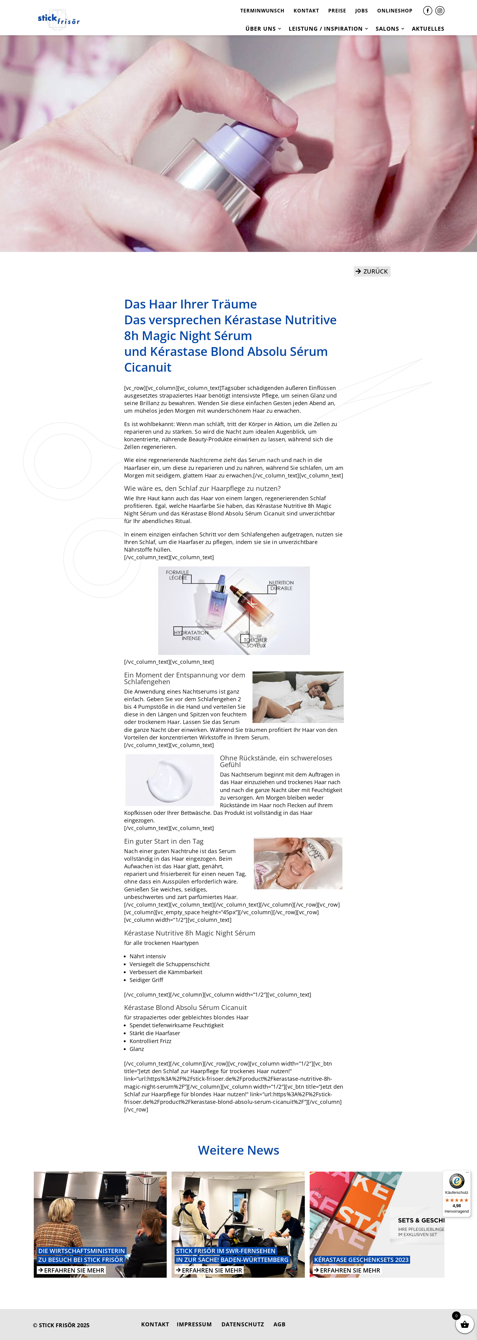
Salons (387, 29)
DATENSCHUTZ (242, 1324)
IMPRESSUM (194, 1324)
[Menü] (467, 1173)
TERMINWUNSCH (262, 10)
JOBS (361, 10)
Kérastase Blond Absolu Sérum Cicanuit (233, 513)
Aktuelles (428, 29)
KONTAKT (306, 10)
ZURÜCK (376, 271)
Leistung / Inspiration (326, 29)
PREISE (337, 10)
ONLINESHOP (395, 10)
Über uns (260, 29)
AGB (279, 1324)
